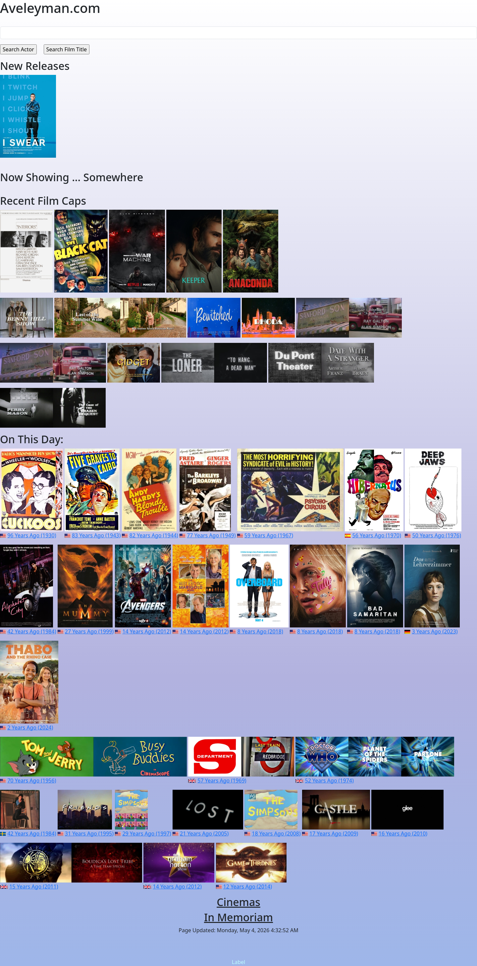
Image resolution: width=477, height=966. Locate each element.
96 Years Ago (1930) (31, 535)
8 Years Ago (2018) (260, 631)
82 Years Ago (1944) (154, 535)
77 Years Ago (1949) (211, 535)
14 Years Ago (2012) (146, 631)
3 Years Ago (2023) (435, 631)
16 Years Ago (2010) (403, 833)
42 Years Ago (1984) (31, 631)
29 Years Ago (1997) (146, 833)
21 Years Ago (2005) (204, 833)
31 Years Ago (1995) (89, 833)
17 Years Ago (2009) (333, 833)
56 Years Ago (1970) (376, 535)
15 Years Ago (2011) (33, 886)
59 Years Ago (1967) (268, 535)
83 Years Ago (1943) (96, 535)
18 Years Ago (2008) (276, 833)
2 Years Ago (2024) (30, 727)
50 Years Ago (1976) (436, 535)
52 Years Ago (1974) (329, 780)
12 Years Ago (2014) (247, 886)
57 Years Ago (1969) (221, 780)
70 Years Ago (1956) (31, 780)
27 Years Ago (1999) (89, 631)
